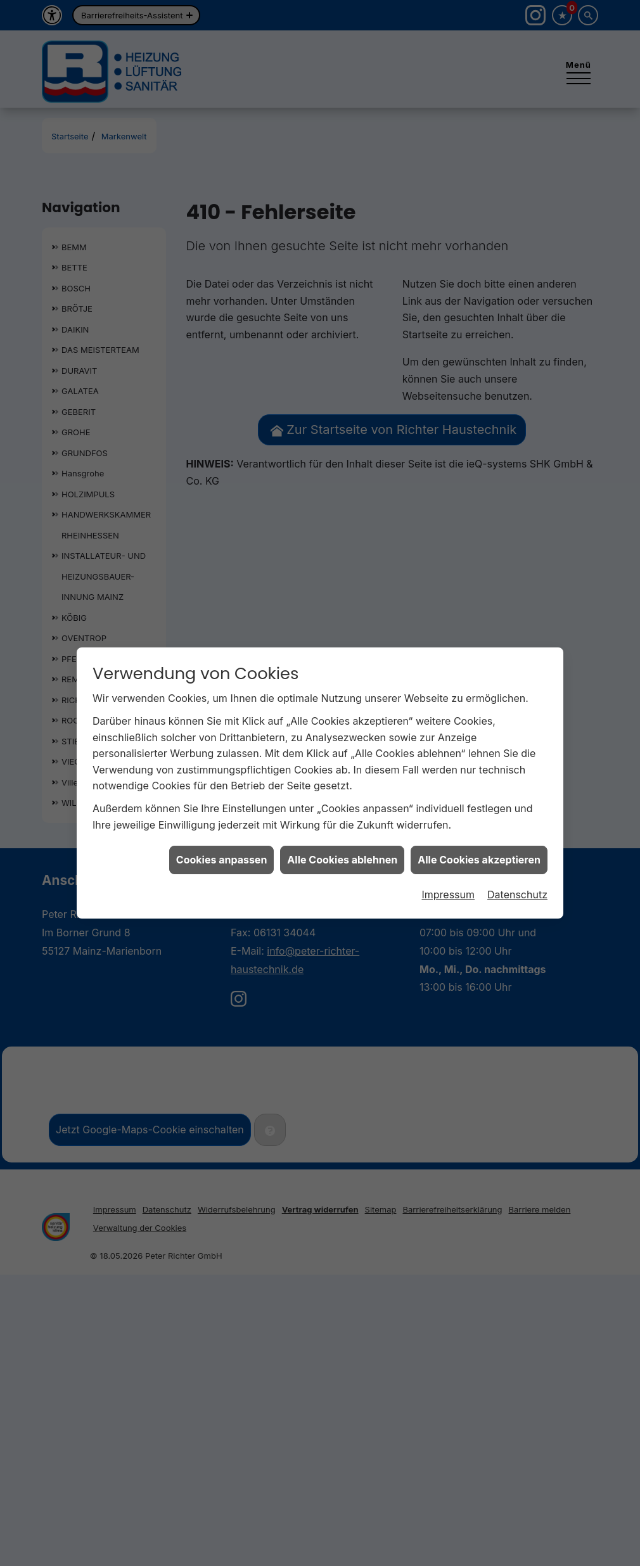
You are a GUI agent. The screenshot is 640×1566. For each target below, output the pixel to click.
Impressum (448, 872)
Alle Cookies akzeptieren (479, 838)
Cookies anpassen (221, 838)
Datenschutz (517, 872)
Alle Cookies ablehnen (342, 838)
